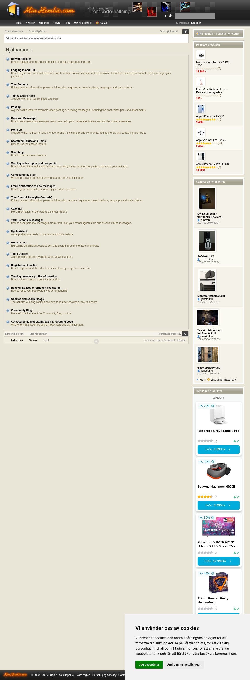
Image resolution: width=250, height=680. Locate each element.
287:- (199, 98)
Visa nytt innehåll (169, 31)
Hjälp (47, 340)
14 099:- (201, 170)
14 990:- (201, 71)
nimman (203, 220)
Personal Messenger (24, 118)
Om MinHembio (83, 23)
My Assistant (19, 231)
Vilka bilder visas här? (221, 379)
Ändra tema (16, 340)
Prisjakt (102, 22)
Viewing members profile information (34, 276)
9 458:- (200, 122)
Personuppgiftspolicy (170, 334)
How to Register (21, 58)
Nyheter (30, 23)
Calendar (16, 208)
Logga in (196, 23)
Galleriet (44, 23)
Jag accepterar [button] (149, 664)
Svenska (33, 340)
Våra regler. (83, 675)
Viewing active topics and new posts (33, 163)
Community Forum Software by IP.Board (165, 340)
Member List (19, 242)
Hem (19, 23)
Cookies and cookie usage (27, 299)
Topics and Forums (23, 95)
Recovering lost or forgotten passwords (35, 287)
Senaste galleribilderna (210, 181)
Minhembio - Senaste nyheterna (217, 33)
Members (17, 129)
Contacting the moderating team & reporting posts (42, 321)
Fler (200, 379)
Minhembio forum (14, 334)
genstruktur (205, 299)
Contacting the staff (23, 174)
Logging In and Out (23, 70)
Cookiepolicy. (66, 675)
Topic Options (19, 253)
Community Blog (21, 310)
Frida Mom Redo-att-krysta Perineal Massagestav (211, 91)
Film (67, 23)
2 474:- (200, 146)
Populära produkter (208, 44)
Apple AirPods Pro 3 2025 (211, 140)
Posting (16, 107)
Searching (17, 152)
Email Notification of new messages (33, 186)
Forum (56, 23)
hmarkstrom (205, 259)
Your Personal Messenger (27, 220)
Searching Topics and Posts (28, 140)
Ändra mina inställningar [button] (184, 664)
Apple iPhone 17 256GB (210, 116)
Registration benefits (24, 265)
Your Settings (19, 84)
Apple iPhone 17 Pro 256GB (212, 163)
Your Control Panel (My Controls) (31, 197)
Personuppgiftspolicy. (104, 675)
